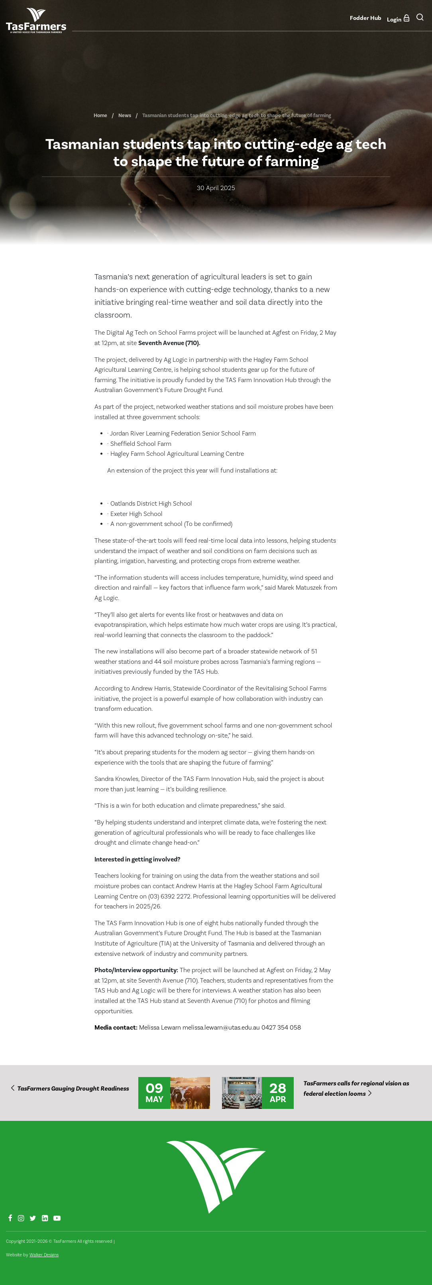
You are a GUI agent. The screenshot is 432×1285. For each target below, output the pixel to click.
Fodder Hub (365, 18)
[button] (420, 20)
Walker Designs (44, 1255)
